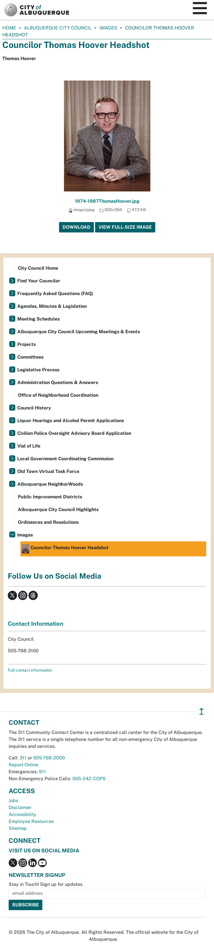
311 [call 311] (23, 758)
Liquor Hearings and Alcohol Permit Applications (70, 420)
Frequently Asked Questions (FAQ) (55, 293)
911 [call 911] (42, 771)
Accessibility (22, 814)
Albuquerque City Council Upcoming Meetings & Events (78, 331)
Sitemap (18, 828)
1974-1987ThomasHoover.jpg (107, 201)
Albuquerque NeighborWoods (50, 484)
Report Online (23, 764)
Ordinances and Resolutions (48, 522)
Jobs (13, 800)
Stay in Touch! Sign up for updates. (46, 884)
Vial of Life (28, 446)
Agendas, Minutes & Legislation (52, 306)
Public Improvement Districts (50, 497)
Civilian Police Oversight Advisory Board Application (74, 433)
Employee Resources (31, 821)
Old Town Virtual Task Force (48, 471)
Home (9, 28)
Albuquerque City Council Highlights (58, 509)
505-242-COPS (89, 778)
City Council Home (38, 268)
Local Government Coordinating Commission (65, 458)
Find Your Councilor (38, 281)
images (108, 28)
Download (76, 227)
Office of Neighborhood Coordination (58, 395)
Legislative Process (38, 369)
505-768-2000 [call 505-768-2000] (49, 758)
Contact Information (35, 623)
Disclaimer (20, 807)
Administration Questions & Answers (57, 382)
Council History (34, 408)
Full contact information (30, 670)
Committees (30, 357)
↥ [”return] (201, 711)
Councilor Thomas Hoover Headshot (65, 549)
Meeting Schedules (38, 319)
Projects (26, 344)
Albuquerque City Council (58, 28)
